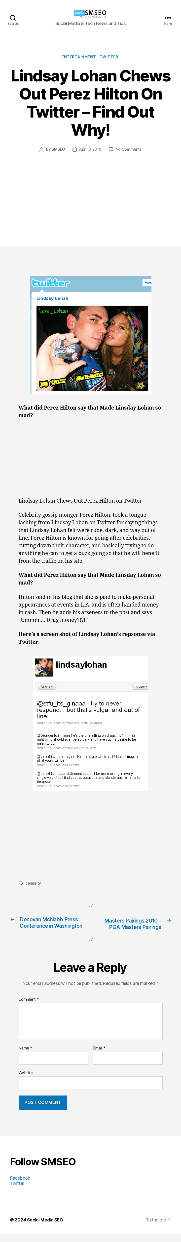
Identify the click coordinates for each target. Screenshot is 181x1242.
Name (25, 1056)
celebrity (34, 883)
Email (99, 1056)
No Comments (129, 149)
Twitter (110, 57)
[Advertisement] (90, 190)
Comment (29, 1007)
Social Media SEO (46, 1228)
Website (26, 1080)
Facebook (20, 1186)
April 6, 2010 (90, 149)
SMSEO (58, 149)
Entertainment (78, 57)
